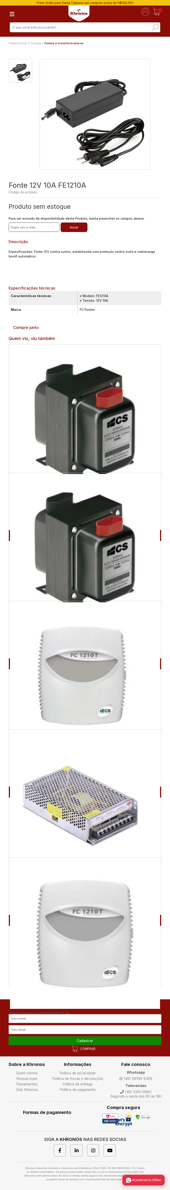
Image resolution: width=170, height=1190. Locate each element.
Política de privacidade (78, 1073)
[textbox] (85, 27)
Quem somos (27, 1073)
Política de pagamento (78, 1089)
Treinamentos (27, 1084)
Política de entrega (78, 1084)
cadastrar (85, 1040)
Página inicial (18, 43)
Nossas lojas (26, 1078)
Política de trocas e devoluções (77, 1078)
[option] (20, 71)
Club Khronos (27, 1089)
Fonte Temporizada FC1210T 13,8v (40, 1013)
